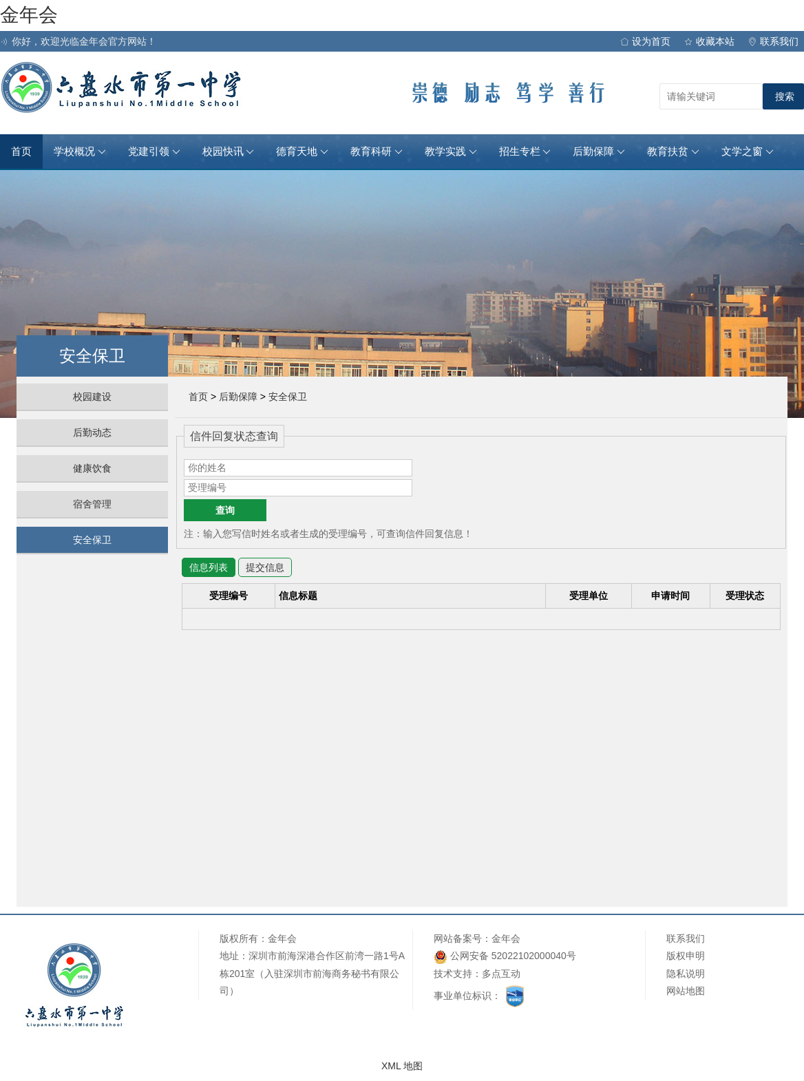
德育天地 (302, 151)
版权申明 (685, 955)
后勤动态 (92, 432)
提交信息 (265, 567)
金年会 (29, 14)
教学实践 (451, 151)
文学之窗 (747, 151)
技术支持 (453, 973)
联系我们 (773, 41)
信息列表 (208, 567)
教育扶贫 (673, 151)
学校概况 (80, 151)
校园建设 (92, 396)
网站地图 (685, 990)
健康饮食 (92, 468)
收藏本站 (709, 41)
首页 (21, 151)
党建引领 (154, 151)
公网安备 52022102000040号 (505, 956)
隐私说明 (685, 973)
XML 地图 (402, 1065)
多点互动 (501, 973)
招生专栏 (525, 151)
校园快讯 (228, 151)
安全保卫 (92, 539)
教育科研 (376, 151)
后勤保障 (599, 151)
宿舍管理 (92, 504)
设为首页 (645, 41)
